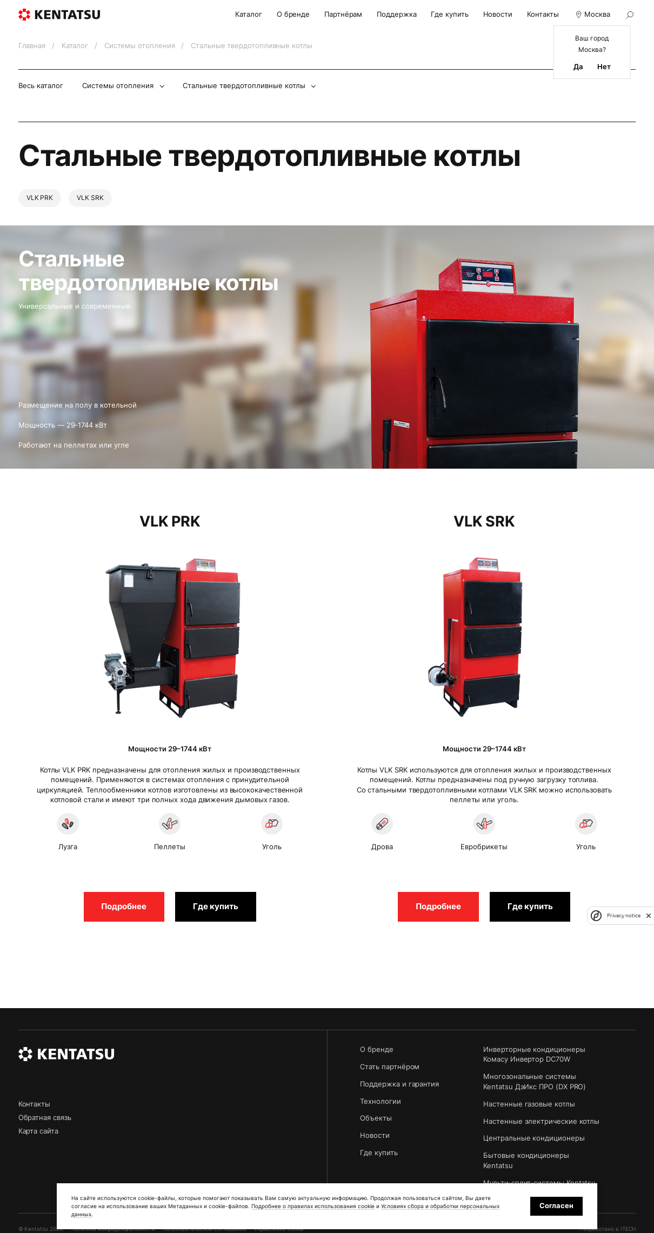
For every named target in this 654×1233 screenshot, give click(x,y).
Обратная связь (44, 1118)
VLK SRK (90, 198)
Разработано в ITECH (608, 1228)
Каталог (248, 14)
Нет (604, 67)
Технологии (380, 1101)
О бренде (293, 14)
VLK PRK (40, 198)
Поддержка (396, 14)
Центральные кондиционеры (533, 1138)
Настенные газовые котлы (529, 1104)
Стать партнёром (389, 1067)
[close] (648, 916)
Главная (33, 46)
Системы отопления (140, 46)
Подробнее (123, 906)
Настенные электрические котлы (541, 1121)
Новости (497, 14)
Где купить (449, 14)
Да (578, 67)
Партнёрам (343, 14)
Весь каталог (40, 86)
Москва (591, 14)
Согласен (556, 1206)
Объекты (375, 1118)
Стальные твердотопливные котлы (244, 86)
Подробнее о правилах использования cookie (313, 1206)
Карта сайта (38, 1131)
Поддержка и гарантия (399, 1084)
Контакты (543, 14)
